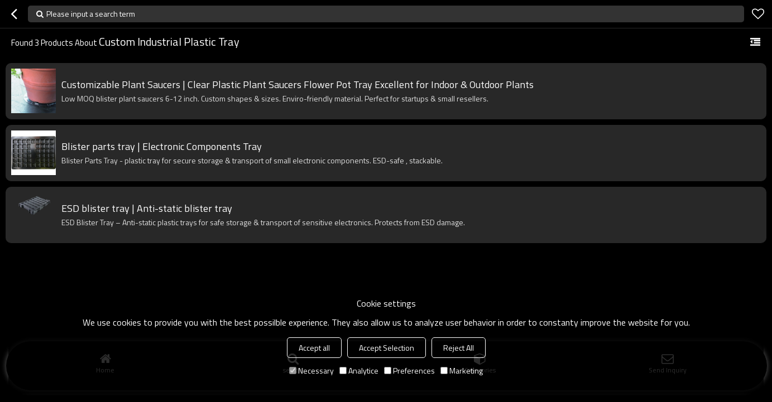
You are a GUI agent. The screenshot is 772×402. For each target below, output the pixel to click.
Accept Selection (386, 347)
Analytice (358, 370)
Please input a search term (90, 14)
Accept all (314, 347)
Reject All (458, 347)
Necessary (311, 370)
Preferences (409, 370)
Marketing (461, 370)
